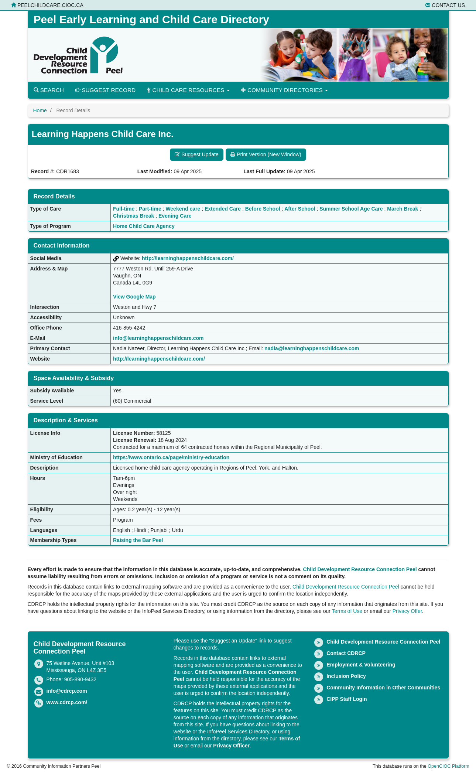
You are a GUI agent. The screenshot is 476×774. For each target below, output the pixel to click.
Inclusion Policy (346, 676)
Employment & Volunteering (360, 665)
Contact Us (445, 5)
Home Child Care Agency (144, 226)
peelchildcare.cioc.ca (47, 5)
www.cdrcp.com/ (67, 702)
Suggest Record (105, 90)
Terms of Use (347, 611)
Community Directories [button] (284, 90)
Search (49, 90)
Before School (262, 209)
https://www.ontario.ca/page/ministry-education (171, 457)
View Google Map (134, 297)
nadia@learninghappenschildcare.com (311, 348)
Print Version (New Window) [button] (265, 154)
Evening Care (174, 216)
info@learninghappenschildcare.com (158, 338)
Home (40, 110)
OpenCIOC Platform (448, 766)
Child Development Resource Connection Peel (360, 569)
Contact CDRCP (346, 653)
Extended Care (223, 209)
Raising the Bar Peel (138, 540)
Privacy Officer (231, 746)
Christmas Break (133, 216)
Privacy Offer (407, 611)
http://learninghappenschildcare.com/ (188, 258)
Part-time (150, 209)
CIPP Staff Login (346, 699)
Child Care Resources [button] (188, 90)
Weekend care (182, 209)
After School (299, 209)
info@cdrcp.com (67, 691)
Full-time (123, 209)
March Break (402, 209)
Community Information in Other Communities (383, 688)
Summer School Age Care (351, 209)
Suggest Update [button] (196, 154)
